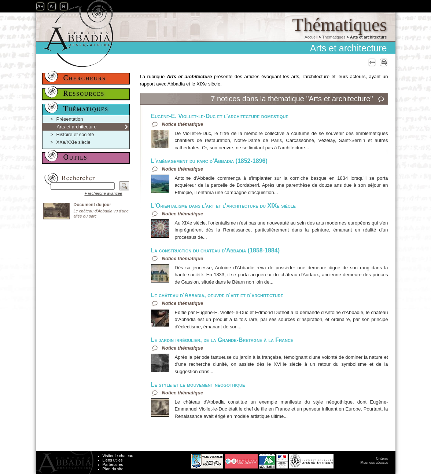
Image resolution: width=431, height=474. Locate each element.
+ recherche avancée (103, 193)
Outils (75, 157)
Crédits (382, 458)
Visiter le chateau (118, 455)
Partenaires (113, 464)
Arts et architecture (77, 127)
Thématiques (334, 37)
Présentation (69, 119)
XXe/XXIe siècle (73, 142)
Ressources (84, 93)
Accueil (311, 37)
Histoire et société (75, 134)
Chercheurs (84, 78)
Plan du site (113, 469)
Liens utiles (113, 460)
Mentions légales (374, 462)
